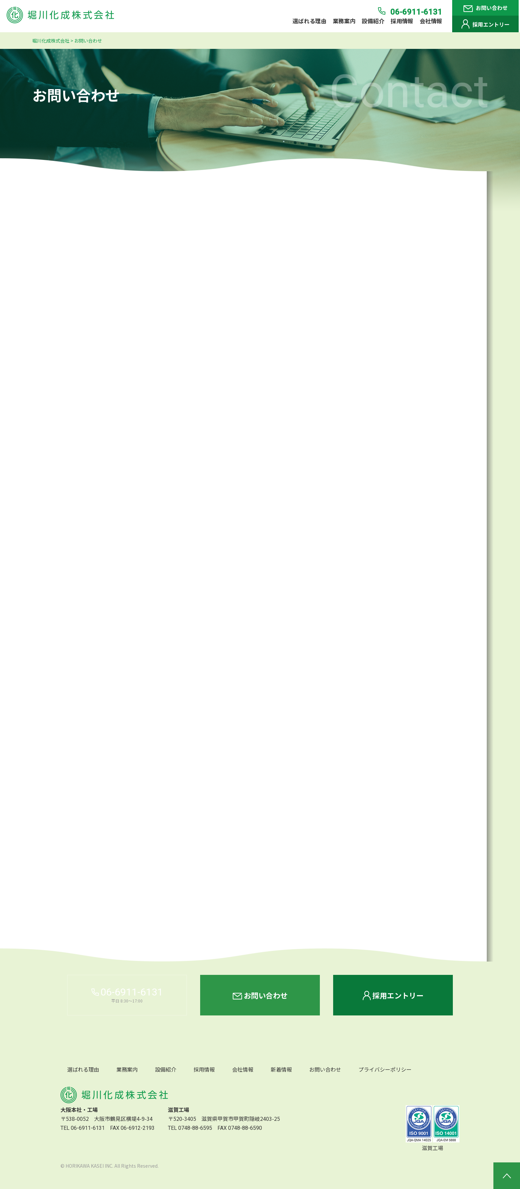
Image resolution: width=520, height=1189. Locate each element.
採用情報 (402, 21)
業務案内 (344, 21)
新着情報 (281, 1069)
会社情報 (431, 21)
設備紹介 (373, 21)
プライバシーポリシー (385, 1069)
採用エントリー (485, 24)
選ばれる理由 (309, 21)
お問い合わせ (485, 8)
